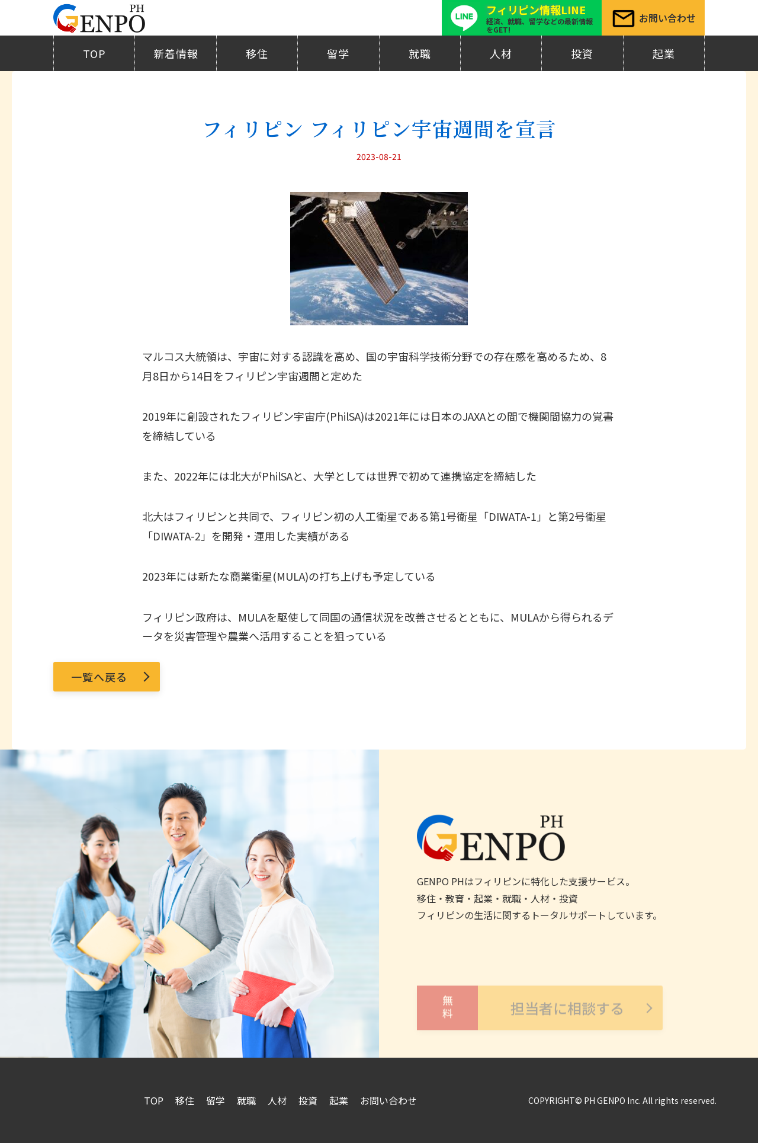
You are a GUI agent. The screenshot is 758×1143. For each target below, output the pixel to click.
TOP (94, 53)
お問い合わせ (388, 1100)
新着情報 (175, 53)
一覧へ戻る (99, 676)
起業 (664, 53)
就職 (420, 53)
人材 (501, 53)
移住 (257, 53)
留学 (338, 53)
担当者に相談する (520, 1015)
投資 (582, 53)
